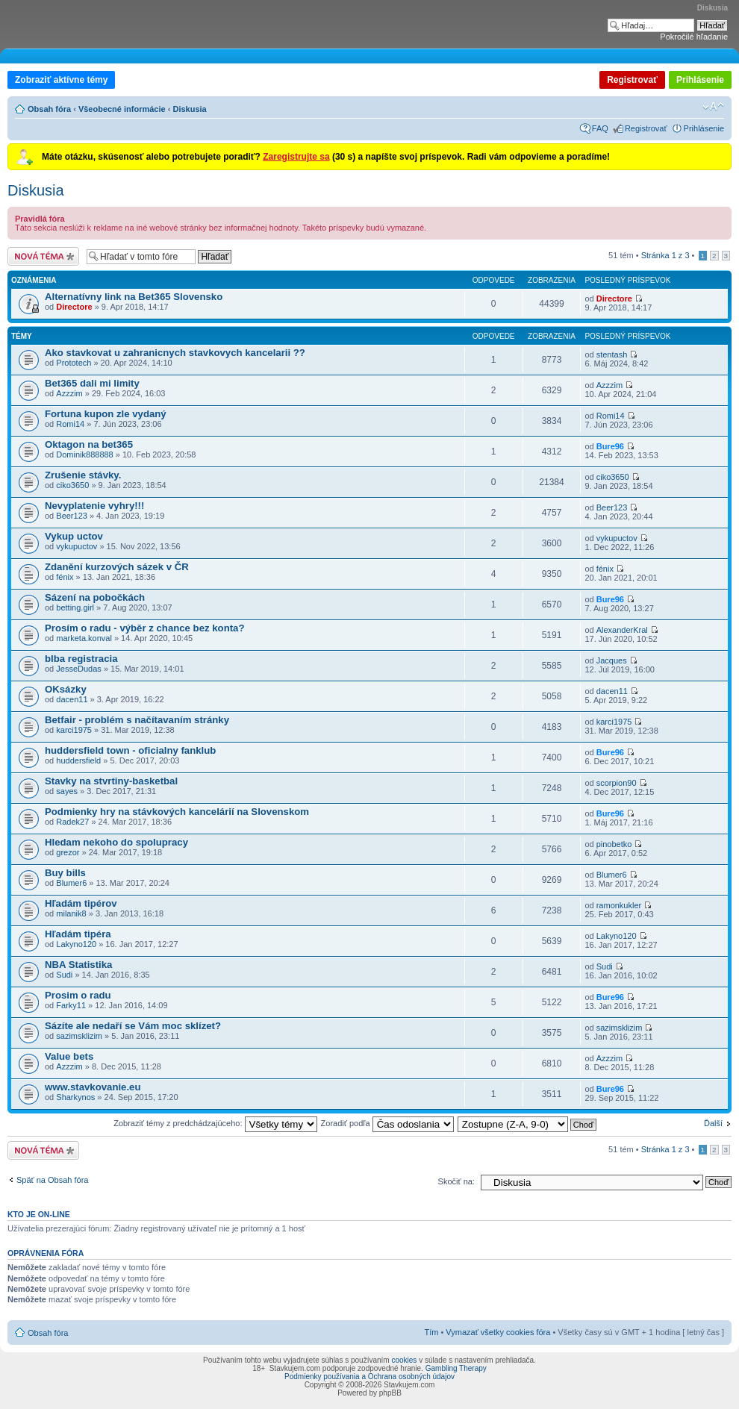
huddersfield (78, 760)
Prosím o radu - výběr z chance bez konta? (145, 628)
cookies (404, 1360)
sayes (67, 791)
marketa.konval (84, 638)
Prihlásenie (700, 80)
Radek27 (72, 821)
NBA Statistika (78, 964)
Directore (74, 306)
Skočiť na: (456, 1181)
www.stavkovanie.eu (93, 1087)
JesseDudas (79, 668)
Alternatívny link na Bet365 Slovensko (133, 296)
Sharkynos (75, 1097)
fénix (64, 576)
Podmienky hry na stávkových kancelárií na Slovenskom (177, 811)
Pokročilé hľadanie (694, 36)
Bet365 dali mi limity (92, 383)
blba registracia (81, 658)
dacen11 (71, 699)
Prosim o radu (78, 995)
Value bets (69, 1056)
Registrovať (632, 80)
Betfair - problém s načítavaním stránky (137, 719)
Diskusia (189, 108)
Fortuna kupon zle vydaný (105, 413)
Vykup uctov (74, 536)
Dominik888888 (84, 454)
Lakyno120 (76, 944)
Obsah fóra (49, 108)
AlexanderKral (622, 629)
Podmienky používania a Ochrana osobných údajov (369, 1376)
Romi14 (70, 423)
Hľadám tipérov (81, 903)
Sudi (64, 974)
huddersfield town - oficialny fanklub (130, 750)
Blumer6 (71, 882)
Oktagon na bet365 (89, 444)
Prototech (73, 362)
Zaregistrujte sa (296, 156)
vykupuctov (76, 546)
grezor (67, 852)
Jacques (611, 660)
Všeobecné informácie (122, 108)
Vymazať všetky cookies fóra (498, 1332)
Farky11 (71, 1005)
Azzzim (69, 393)
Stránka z (665, 255)
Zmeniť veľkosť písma (713, 106)
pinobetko (614, 844)
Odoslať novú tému (43, 256)
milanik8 (71, 913)
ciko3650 (72, 485)
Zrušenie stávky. (83, 475)
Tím (431, 1332)
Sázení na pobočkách (95, 597)
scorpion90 (616, 782)
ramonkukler (619, 905)
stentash (612, 354)
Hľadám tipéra (78, 934)
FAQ (600, 128)
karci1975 (74, 729)
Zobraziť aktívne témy (61, 80)
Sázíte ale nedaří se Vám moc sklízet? (133, 1025)
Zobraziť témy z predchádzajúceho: (215, 1123)
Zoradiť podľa (387, 1123)
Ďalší (713, 1123)
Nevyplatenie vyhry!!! (94, 505)
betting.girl (75, 607)
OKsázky (66, 689)
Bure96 (610, 446)
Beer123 (71, 515)
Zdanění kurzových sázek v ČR (117, 566)
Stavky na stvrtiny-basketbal (111, 781)
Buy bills (65, 872)
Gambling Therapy (456, 1368)
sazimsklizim (79, 1035)
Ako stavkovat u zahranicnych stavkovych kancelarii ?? (175, 352)
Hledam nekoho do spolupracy (116, 842)
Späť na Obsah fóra (52, 1179)
